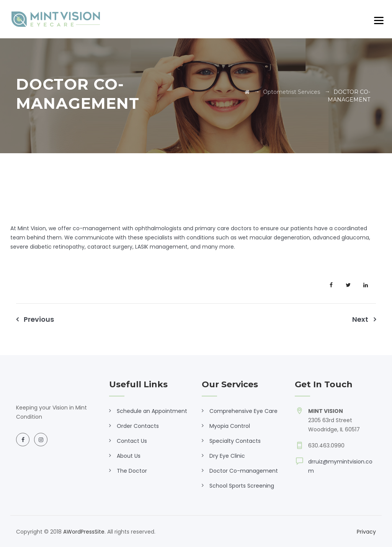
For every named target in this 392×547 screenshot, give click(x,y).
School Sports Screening (241, 486)
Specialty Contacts (235, 441)
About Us (128, 456)
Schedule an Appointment (152, 411)
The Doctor (132, 471)
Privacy (366, 532)
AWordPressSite (84, 532)
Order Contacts (138, 426)
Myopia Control (229, 426)
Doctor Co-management (243, 471)
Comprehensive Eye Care (243, 411)
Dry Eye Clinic (227, 456)
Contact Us (132, 441)
